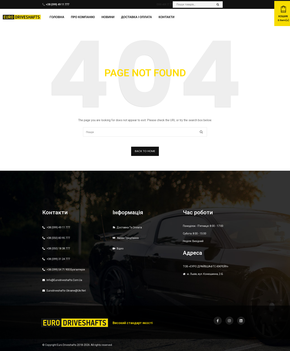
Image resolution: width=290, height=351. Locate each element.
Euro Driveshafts (66, 344)
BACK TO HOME (145, 151)
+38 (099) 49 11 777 (57, 4)
